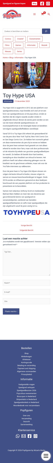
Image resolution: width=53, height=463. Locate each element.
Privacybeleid (26, 374)
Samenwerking (27, 424)
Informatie (19, 57)
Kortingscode (26, 362)
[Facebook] (42, 3)
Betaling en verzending (26, 365)
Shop (26, 353)
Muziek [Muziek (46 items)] (44, 45)
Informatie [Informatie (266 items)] (31, 45)
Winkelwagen (26, 356)
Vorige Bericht (26, 225)
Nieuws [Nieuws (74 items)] (8, 51)
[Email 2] (23, 436)
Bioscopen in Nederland (26, 396)
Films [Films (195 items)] (7, 45)
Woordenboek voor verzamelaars (26, 405)
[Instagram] (48, 3)
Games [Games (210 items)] (18, 45)
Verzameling (26, 418)
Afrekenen (26, 359)
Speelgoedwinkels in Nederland (26, 402)
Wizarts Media (39, 450)
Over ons (26, 415)
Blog (11, 57)
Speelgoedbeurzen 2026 (26, 390)
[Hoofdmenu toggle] (34, 14)
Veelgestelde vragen (26, 384)
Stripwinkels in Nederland (26, 399)
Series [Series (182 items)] (19, 51)
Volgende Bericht (26, 230)
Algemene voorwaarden (26, 371)
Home (5, 57)
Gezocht (26, 421)
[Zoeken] (46, 31)
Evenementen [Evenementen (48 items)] (35, 39)
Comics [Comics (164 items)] (8, 39)
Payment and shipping (26, 368)
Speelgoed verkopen (26, 387)
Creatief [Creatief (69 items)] (20, 39)
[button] (34, 3)
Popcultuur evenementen (26, 393)
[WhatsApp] (18, 436)
